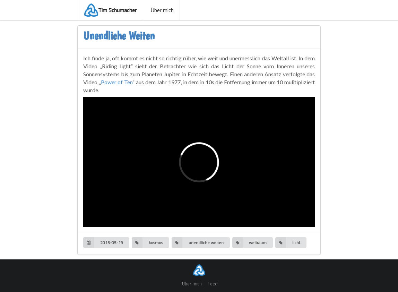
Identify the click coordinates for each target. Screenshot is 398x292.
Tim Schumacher (110, 10)
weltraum (249, 242)
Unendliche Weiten (119, 35)
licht (287, 242)
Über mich (161, 10)
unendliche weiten (198, 242)
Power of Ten (116, 82)
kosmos (147, 242)
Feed (212, 284)
